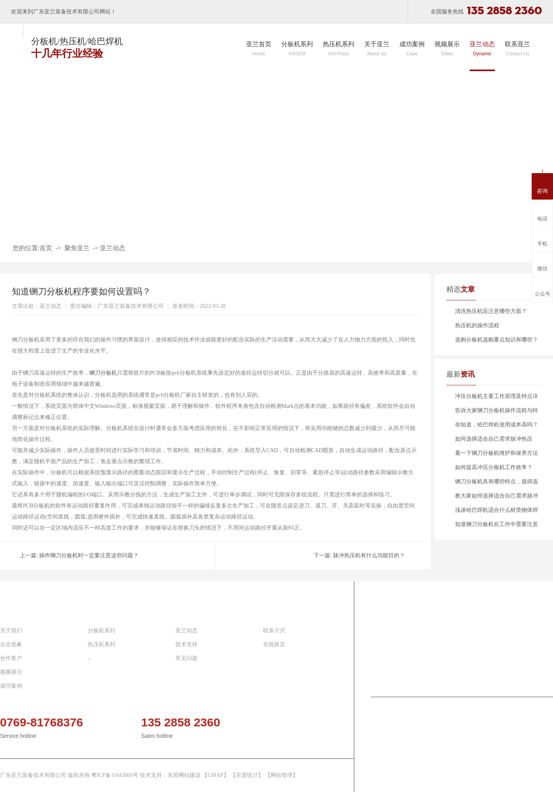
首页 (46, 248)
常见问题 (186, 658)
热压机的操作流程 (477, 325)
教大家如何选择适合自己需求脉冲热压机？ (496, 498)
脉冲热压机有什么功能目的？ (369, 555)
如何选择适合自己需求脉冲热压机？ (493, 441)
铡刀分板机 (103, 373)
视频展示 (447, 49)
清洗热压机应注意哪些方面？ (491, 311)
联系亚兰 (517, 49)
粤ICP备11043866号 (115, 775)
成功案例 (412, 49)
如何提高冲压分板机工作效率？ (493, 467)
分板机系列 (297, 49)
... (90, 658)
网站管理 (282, 775)
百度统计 (247, 775)
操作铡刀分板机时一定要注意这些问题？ (89, 555)
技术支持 (186, 644)
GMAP (215, 775)
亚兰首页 (258, 49)
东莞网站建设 (184, 775)
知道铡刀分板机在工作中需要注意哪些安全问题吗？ (496, 526)
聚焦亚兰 (77, 248)
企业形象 (11, 644)
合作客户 (11, 658)
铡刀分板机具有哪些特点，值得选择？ (496, 484)
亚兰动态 (482, 49)
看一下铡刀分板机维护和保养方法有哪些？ (496, 455)
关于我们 (11, 631)
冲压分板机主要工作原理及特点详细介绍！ (496, 398)
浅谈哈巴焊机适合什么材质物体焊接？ (496, 512)
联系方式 (274, 631)
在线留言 (274, 644)
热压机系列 (338, 49)
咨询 (542, 185)
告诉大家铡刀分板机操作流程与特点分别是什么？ (496, 412)
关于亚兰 (376, 49)
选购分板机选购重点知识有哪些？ (496, 340)
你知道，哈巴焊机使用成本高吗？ (496, 425)
